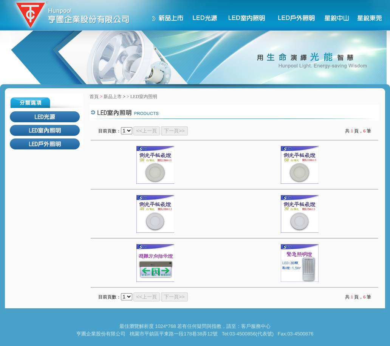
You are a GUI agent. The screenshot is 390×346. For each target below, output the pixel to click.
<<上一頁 (146, 131)
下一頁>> (174, 131)
